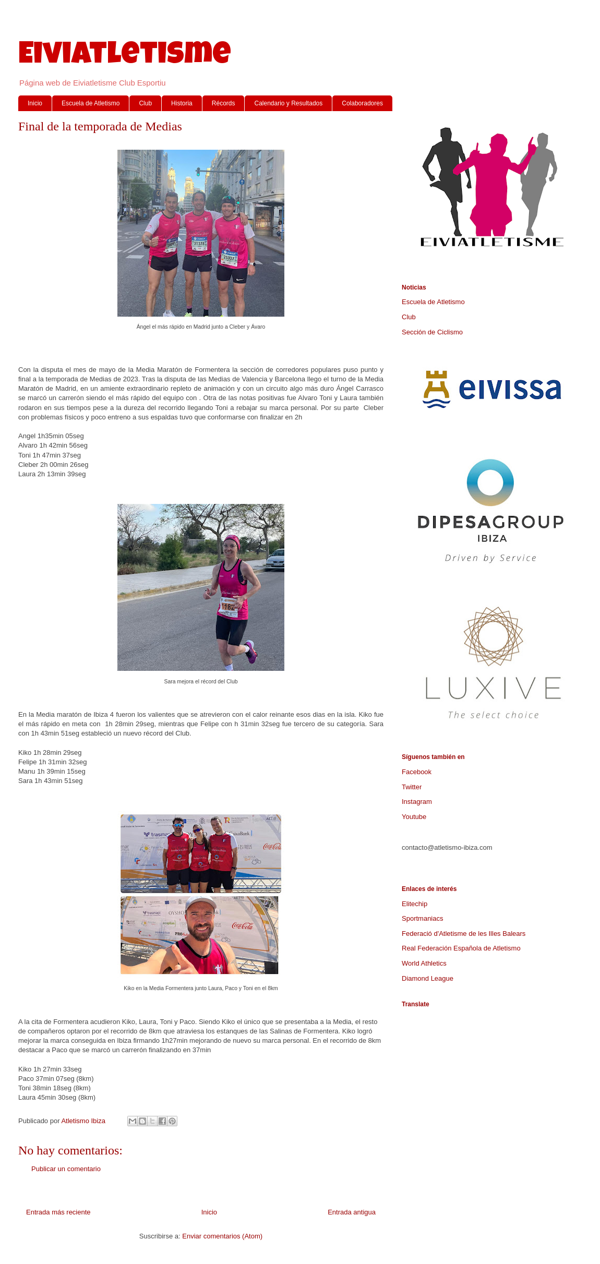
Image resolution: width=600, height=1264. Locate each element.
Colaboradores (362, 103)
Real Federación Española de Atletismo (461, 948)
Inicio (35, 103)
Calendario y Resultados (288, 103)
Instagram (417, 801)
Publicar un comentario (66, 1169)
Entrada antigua (352, 1212)
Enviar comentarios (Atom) (222, 1236)
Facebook (416, 772)
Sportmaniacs (422, 918)
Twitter (412, 787)
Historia (182, 103)
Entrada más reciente (58, 1212)
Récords (223, 103)
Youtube (414, 817)
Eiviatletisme (124, 57)
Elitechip (414, 904)
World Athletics (424, 963)
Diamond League (427, 978)
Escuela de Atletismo (90, 103)
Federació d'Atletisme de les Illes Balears (463, 933)
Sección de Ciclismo (432, 332)
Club (145, 103)
